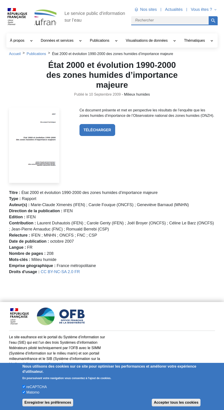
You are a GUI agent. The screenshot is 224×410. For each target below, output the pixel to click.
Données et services (58, 40)
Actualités (174, 9)
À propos (17, 40)
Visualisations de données (147, 40)
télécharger (97, 130)
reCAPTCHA (36, 387)
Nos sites (148, 9)
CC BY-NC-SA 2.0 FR (60, 271)
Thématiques (195, 40)
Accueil (15, 54)
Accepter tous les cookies (176, 402)
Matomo (33, 392)
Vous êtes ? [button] (202, 9)
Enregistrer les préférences (47, 402)
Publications (100, 40)
